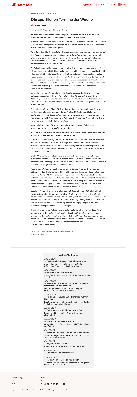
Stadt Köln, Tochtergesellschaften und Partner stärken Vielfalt (68, 273)
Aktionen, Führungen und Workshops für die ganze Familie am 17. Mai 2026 (68, 361)
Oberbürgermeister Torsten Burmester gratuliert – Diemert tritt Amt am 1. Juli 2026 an (68, 286)
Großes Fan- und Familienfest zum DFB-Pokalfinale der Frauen (68, 322)
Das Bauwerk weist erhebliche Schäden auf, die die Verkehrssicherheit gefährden (68, 299)
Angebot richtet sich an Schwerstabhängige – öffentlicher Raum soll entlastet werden (68, 262)
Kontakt (14, 384)
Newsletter (44, 381)
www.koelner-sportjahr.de (44, 224)
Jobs (13, 381)
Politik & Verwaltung (37, 13)
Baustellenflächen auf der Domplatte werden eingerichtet (68, 311)
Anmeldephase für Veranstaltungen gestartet (68, 344)
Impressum (15, 390)
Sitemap (77, 390)
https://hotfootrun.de (60, 128)
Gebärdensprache (52, 390)
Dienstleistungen (18, 378)
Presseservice (51, 13)
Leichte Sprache (66, 390)
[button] (121, 4)
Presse (43, 378)
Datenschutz (26, 390)
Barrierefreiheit (38, 390)
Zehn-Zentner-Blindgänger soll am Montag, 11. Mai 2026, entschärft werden (68, 334)
